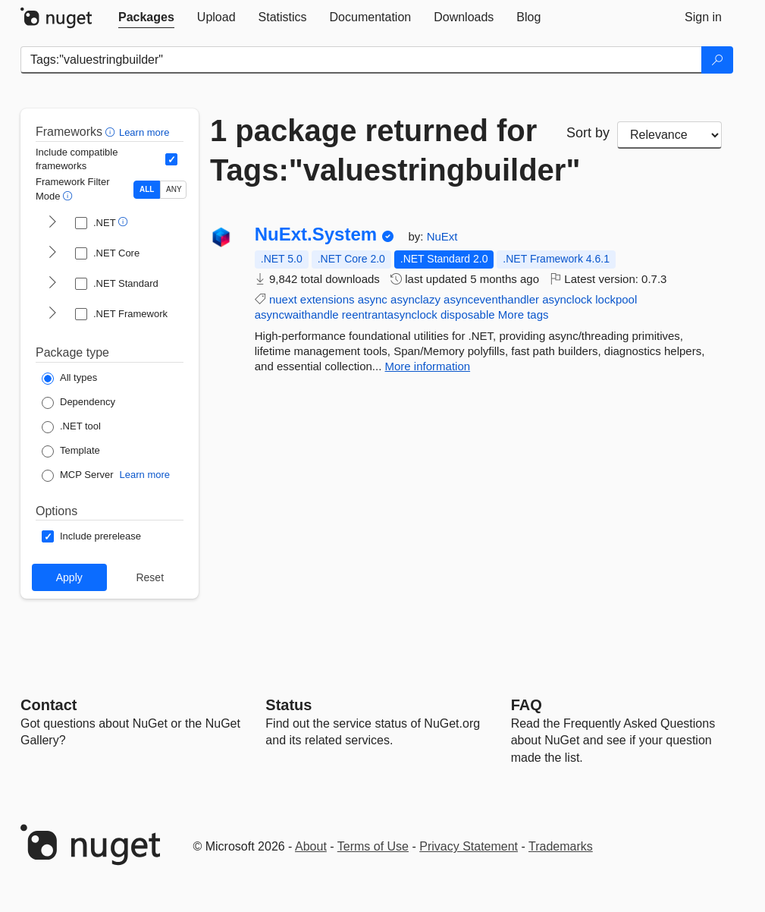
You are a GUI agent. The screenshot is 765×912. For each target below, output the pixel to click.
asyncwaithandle (297, 314)
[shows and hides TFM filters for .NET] (52, 223)
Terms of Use (373, 846)
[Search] (717, 60)
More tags (523, 314)
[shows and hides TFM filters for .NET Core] (52, 253)
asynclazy (415, 299)
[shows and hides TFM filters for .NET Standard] (52, 284)
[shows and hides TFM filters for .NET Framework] (52, 314)
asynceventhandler (491, 299)
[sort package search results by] (669, 135)
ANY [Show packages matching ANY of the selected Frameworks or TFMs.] (174, 189)
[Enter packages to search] (361, 60)
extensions (327, 299)
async (372, 299)
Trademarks (560, 846)
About (311, 846)
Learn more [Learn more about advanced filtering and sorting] (144, 132)
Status (288, 705)
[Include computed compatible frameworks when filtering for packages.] (171, 159)
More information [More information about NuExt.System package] (428, 366)
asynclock (567, 299)
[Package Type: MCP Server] (78, 476)
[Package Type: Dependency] (78, 403)
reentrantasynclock (389, 314)
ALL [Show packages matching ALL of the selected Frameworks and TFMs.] (147, 189)
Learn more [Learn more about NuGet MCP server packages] (145, 474)
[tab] (146, 17)
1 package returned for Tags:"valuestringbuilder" (377, 150)
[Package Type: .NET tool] (71, 427)
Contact (48, 705)
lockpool (616, 299)
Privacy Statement (468, 846)
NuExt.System (316, 234)
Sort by (588, 132)
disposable (468, 314)
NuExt (442, 236)
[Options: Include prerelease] (91, 536)
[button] (111, 131)
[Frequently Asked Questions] (526, 705)
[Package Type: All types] (69, 378)
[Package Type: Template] (71, 451)
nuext (283, 299)
